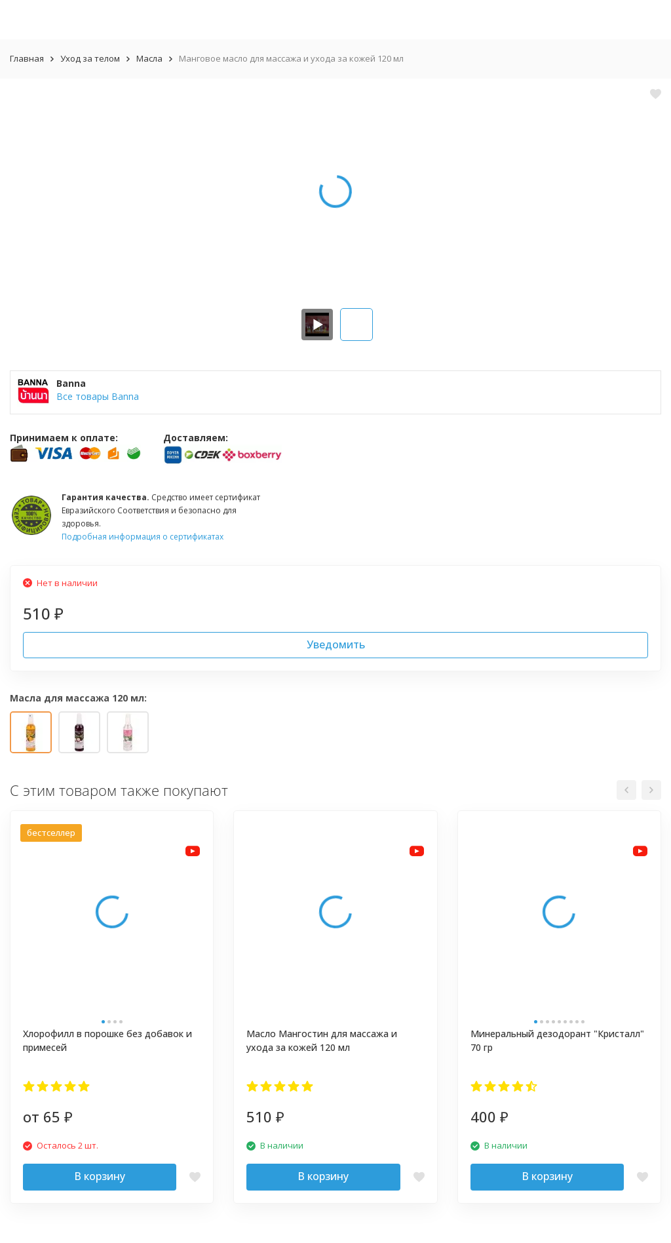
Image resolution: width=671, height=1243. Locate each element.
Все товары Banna (97, 396)
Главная (27, 58)
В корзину (99, 1176)
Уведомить (336, 644)
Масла (149, 58)
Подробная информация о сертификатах (142, 536)
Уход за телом (90, 58)
